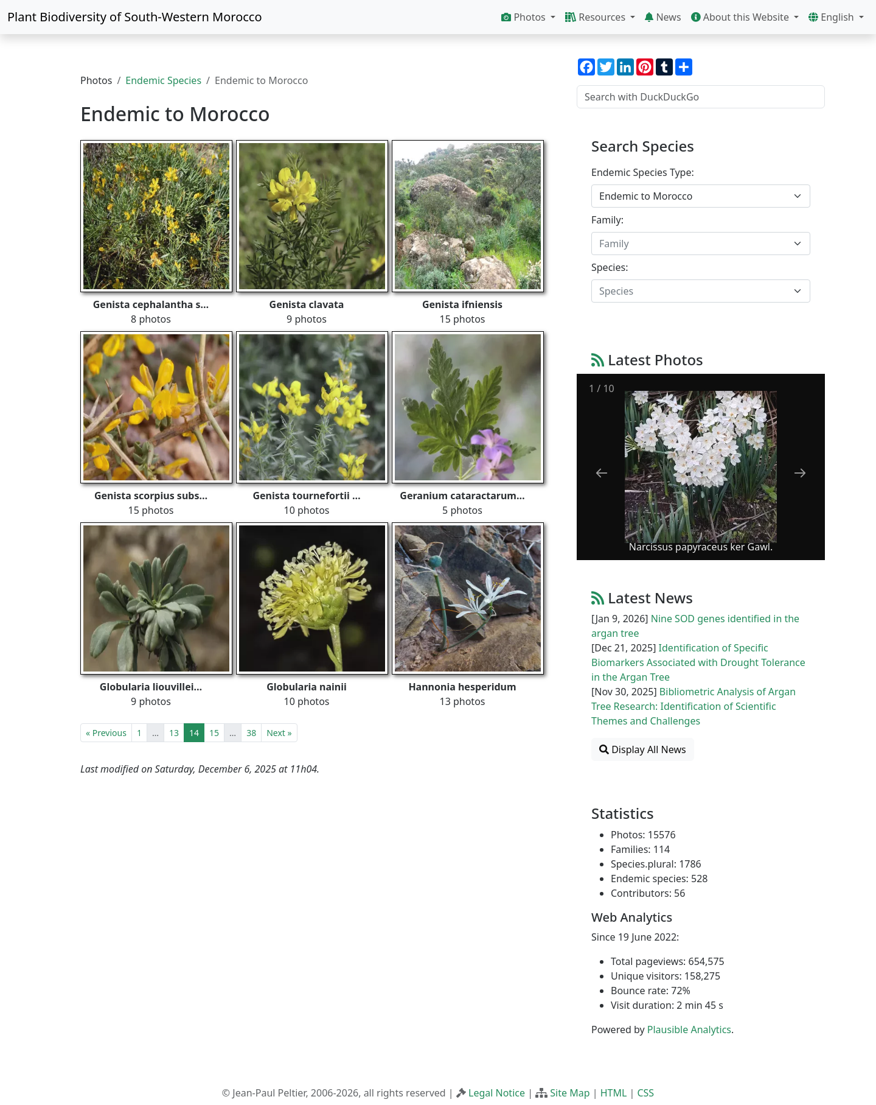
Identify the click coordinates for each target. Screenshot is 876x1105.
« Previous (106, 732)
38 (251, 732)
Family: (607, 219)
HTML (613, 1093)
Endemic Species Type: (642, 172)
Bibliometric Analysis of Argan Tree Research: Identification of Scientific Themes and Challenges (693, 706)
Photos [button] (524, 17)
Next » (278, 732)
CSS (645, 1093)
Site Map (569, 1093)
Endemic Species (163, 80)
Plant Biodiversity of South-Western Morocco (134, 17)
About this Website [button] (741, 17)
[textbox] (693, 243)
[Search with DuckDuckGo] (701, 96)
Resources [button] (596, 17)
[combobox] (700, 196)
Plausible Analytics (689, 1029)
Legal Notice (496, 1093)
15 (214, 732)
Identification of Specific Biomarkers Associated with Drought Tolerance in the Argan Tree (698, 662)
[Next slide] (800, 473)
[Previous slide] (601, 473)
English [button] (832, 17)
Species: (609, 267)
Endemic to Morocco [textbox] (645, 196)
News (663, 17)
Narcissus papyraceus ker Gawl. (701, 546)
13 (174, 732)
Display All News (642, 749)
